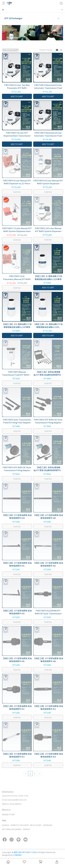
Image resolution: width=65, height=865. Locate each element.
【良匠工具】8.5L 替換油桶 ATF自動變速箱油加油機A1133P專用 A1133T (17, 326)
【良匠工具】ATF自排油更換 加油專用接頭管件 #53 (17, 755)
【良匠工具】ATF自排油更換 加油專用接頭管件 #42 (48, 564)
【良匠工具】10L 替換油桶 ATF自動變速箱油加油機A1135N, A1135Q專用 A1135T (48, 326)
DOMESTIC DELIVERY (20, 825)
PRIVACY (26, 829)
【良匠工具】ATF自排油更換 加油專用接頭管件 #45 (17, 660)
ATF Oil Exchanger (13, 18)
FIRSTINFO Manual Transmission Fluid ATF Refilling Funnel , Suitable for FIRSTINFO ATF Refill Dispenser (17, 373)
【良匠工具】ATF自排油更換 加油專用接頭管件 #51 (17, 707)
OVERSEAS (47, 825)
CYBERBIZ (17, 855)
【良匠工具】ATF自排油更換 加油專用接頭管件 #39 (17, 516)
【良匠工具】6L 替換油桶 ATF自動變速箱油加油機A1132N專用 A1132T (48, 278)
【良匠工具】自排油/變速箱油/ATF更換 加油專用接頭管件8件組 (48, 373)
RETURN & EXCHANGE (12, 829)
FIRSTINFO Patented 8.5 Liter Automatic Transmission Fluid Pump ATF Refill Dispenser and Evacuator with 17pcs (48, 87)
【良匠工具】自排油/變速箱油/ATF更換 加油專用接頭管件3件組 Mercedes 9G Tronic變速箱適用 (48, 469)
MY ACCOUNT (36, 825)
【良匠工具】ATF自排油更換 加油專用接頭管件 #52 (48, 707)
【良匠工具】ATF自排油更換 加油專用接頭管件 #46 (48, 660)
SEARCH (5, 825)
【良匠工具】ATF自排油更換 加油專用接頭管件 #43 (17, 612)
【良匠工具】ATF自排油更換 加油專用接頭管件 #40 (48, 516)
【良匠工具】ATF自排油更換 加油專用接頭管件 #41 (17, 564)
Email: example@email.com (14, 799)
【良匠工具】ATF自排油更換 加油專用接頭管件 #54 (48, 755)
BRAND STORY (8, 814)
